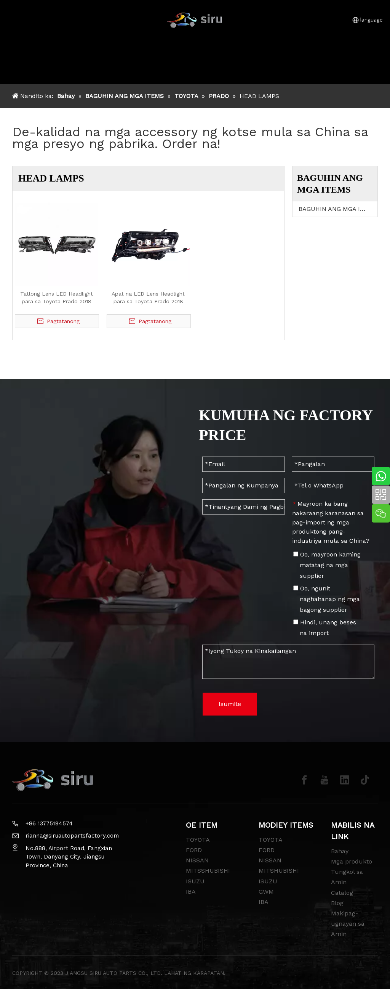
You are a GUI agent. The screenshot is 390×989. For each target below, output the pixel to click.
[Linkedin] (344, 780)
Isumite (230, 704)
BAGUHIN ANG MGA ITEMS (338, 208)
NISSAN (197, 860)
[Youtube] (324, 780)
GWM (266, 891)
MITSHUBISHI (279, 870)
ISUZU (195, 881)
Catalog (342, 892)
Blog (337, 903)
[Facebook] (304, 780)
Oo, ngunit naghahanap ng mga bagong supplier (326, 599)
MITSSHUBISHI (208, 870)
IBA (191, 891)
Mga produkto (351, 861)
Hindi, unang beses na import (324, 628)
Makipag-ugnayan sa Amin (347, 924)
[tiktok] (365, 780)
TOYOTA (198, 839)
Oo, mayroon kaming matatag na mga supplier (327, 565)
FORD (194, 850)
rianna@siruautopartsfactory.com (72, 835)
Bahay (339, 851)
